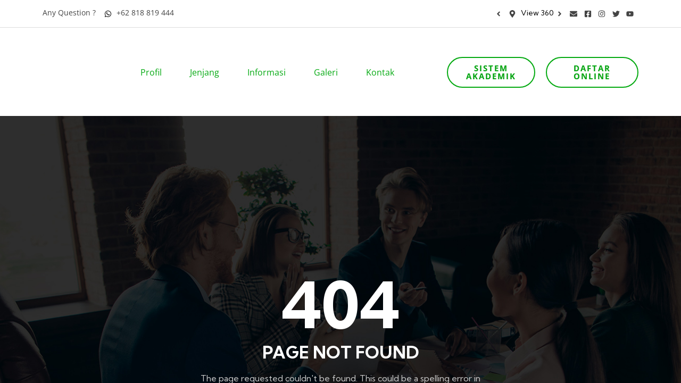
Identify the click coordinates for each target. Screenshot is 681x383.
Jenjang (208, 57)
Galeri (329, 57)
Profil (154, 57)
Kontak (383, 57)
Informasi (270, 57)
